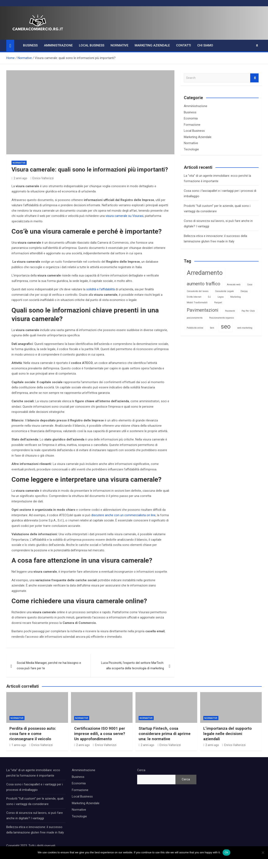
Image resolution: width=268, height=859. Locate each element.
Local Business (91, 45)
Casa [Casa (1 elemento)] (249, 284)
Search (254, 77)
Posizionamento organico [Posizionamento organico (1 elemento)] (221, 317)
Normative (119, 45)
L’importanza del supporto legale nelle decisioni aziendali (227, 733)
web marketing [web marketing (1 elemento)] (244, 327)
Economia (191, 118)
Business (30, 45)
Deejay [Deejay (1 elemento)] (244, 291)
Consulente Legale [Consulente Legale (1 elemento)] (224, 291)
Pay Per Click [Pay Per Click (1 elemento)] (248, 311)
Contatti (183, 45)
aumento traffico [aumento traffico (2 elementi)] (203, 283)
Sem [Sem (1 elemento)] (212, 327)
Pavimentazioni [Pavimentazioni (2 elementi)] (202, 310)
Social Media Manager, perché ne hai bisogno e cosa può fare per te (49, 665)
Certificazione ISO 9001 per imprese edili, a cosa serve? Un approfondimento (99, 733)
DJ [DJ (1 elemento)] (209, 297)
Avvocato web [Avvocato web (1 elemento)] (233, 284)
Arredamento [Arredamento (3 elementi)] (205, 272)
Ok (226, 852)
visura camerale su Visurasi (124, 216)
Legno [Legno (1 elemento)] (221, 297)
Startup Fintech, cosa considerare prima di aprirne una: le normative (165, 733)
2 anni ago (19, 178)
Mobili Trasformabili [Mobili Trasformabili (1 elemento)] (197, 302)
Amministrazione (58, 45)
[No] (263, 852)
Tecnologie (191, 149)
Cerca (141, 770)
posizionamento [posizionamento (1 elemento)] (194, 317)
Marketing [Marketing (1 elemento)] (235, 297)
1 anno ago (17, 745)
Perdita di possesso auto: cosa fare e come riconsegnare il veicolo (32, 733)
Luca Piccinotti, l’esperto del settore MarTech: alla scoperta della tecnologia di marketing (132, 665)
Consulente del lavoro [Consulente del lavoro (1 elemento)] (197, 291)
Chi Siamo (205, 45)
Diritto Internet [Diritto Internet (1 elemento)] (194, 297)
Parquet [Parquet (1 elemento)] (218, 302)
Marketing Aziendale (152, 45)
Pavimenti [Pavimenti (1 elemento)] (230, 311)
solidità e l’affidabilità (100, 289)
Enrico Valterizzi (42, 178)
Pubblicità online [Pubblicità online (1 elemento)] (195, 327)
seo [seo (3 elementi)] (226, 326)
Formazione (192, 125)
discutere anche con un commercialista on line (123, 515)
